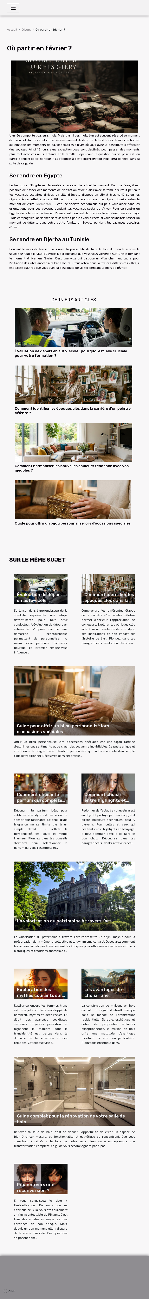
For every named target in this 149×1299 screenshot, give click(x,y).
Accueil (12, 29)
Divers (26, 29)
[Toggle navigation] (13, 7)
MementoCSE (45, 204)
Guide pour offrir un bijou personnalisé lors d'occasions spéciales (73, 523)
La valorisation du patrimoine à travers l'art (64, 921)
